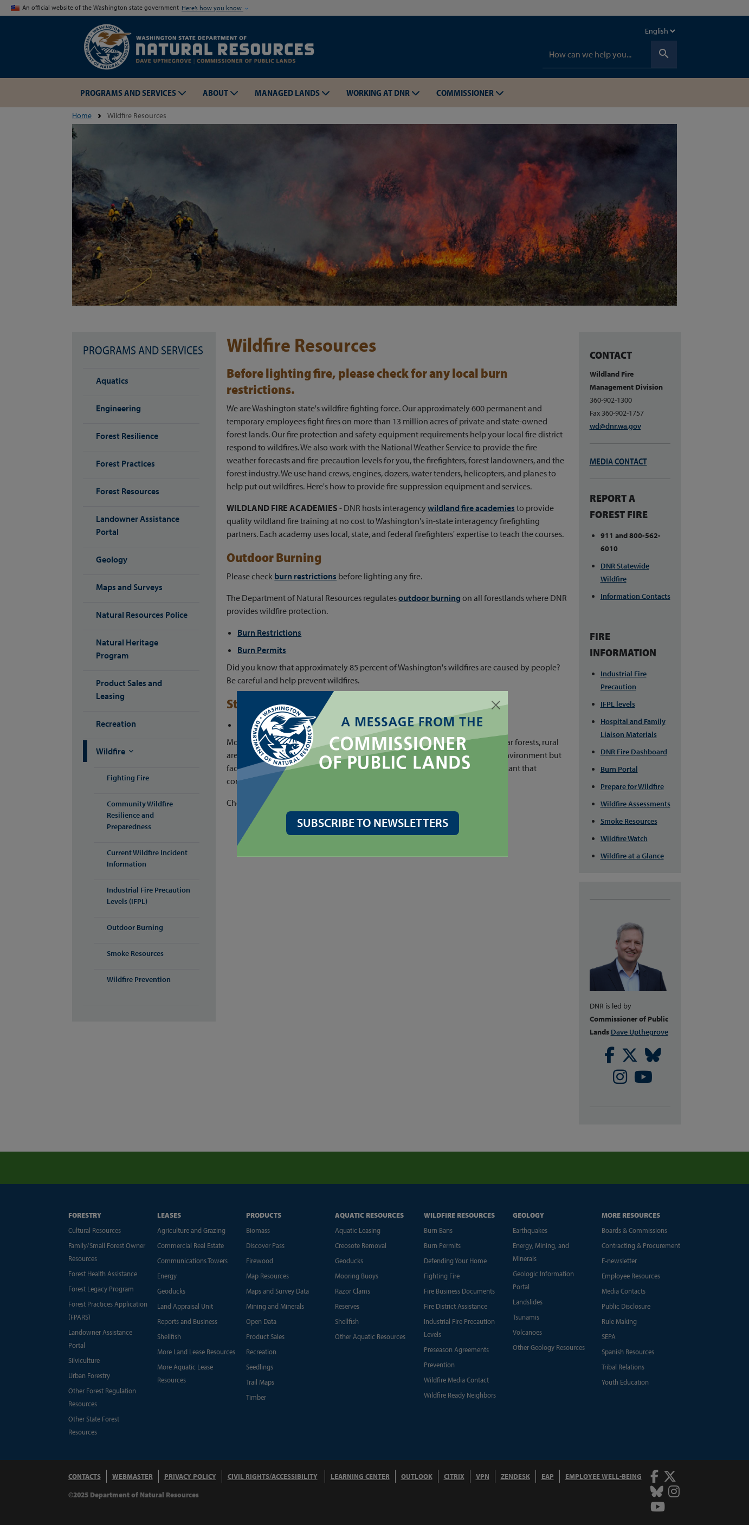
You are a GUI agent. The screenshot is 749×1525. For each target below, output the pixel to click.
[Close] (498, 705)
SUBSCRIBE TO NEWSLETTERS (374, 822)
